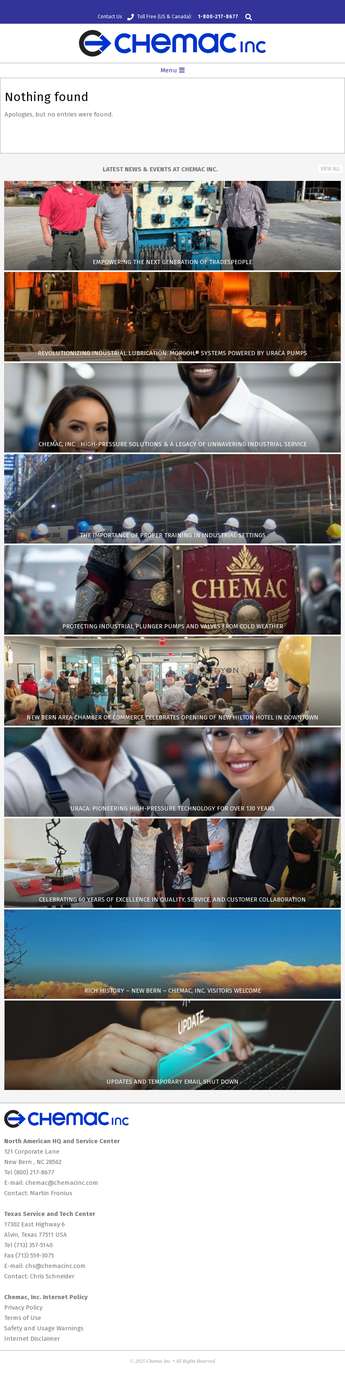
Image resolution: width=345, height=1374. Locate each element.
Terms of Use (22, 1318)
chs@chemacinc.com (55, 1266)
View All (330, 169)
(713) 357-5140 (33, 1245)
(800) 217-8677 (34, 1172)
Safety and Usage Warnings (44, 1328)
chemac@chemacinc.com (61, 1182)
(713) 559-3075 (34, 1255)
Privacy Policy (23, 1307)
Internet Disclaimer (32, 1338)
